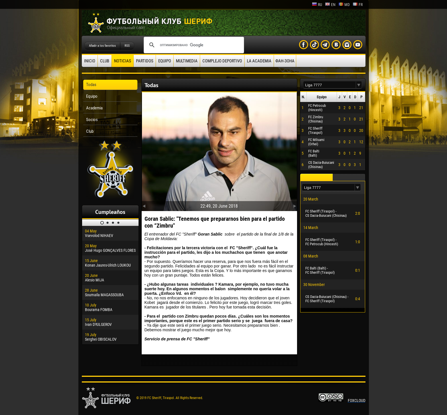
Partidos (144, 61)
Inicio (89, 61)
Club (104, 61)
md (344, 4)
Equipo (164, 61)
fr (358, 4)
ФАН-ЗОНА (284, 61)
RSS (127, 46)
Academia (94, 108)
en (330, 4)
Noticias (122, 61)
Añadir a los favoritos (102, 46)
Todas (91, 84)
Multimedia (187, 61)
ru (317, 4)
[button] (359, 85)
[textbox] (329, 85)
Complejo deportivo (222, 61)
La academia (259, 61)
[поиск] (193, 45)
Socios (92, 119)
